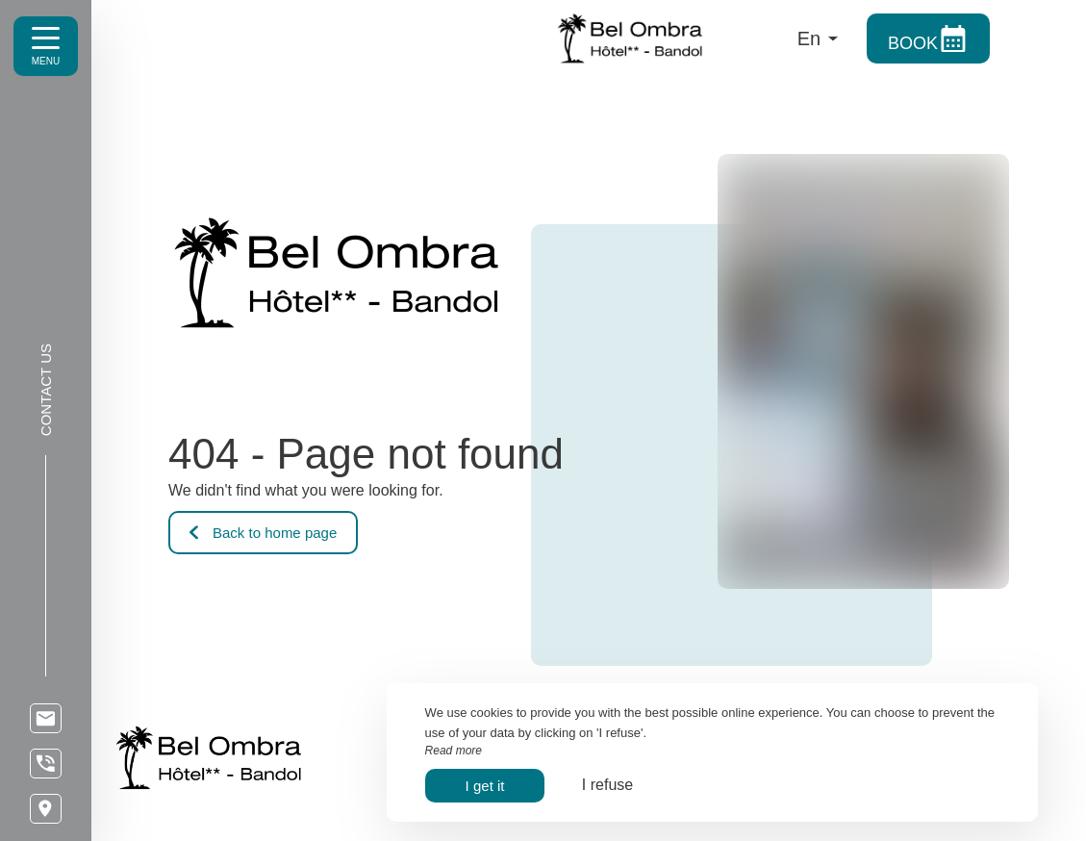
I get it (485, 785)
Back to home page (263, 532)
